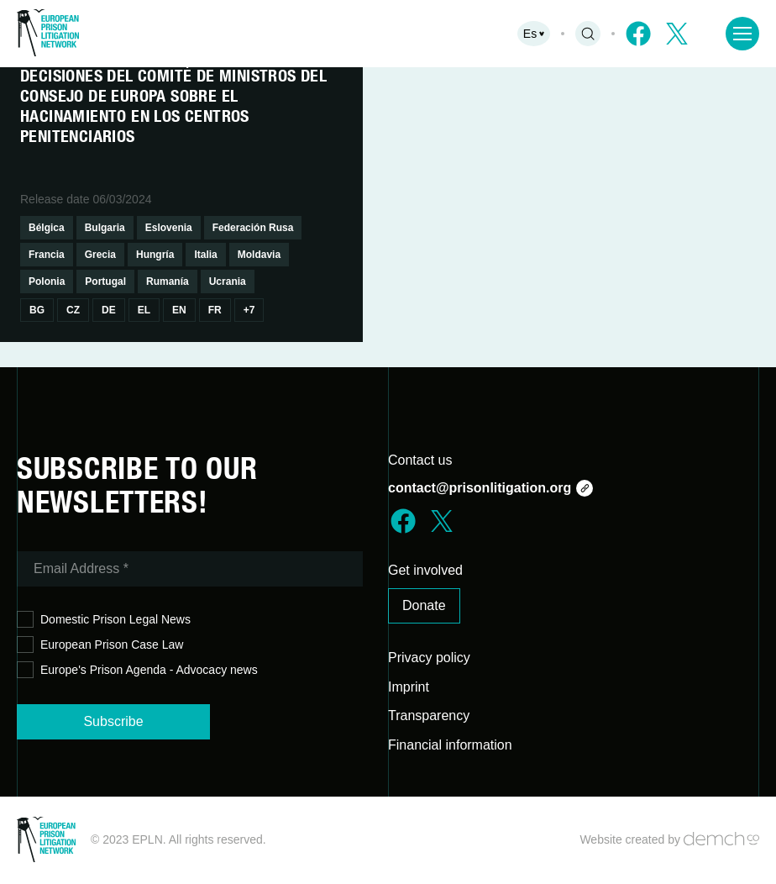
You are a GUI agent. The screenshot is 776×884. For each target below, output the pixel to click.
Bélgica (47, 228)
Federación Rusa (253, 228)
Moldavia (259, 254)
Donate (424, 605)
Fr (215, 310)
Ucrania (227, 281)
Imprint (408, 687)
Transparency (428, 715)
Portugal (105, 281)
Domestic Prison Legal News (104, 620)
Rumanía (167, 281)
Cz (73, 310)
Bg (37, 310)
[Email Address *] (190, 569)
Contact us (420, 460)
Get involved (425, 570)
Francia (47, 254)
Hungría (155, 254)
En (179, 310)
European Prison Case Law (100, 645)
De (109, 310)
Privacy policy (429, 657)
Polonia (47, 281)
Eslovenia (168, 228)
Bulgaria (105, 228)
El (144, 310)
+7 (249, 310)
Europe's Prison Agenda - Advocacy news (137, 670)
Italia (205, 254)
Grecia (100, 254)
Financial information (450, 745)
